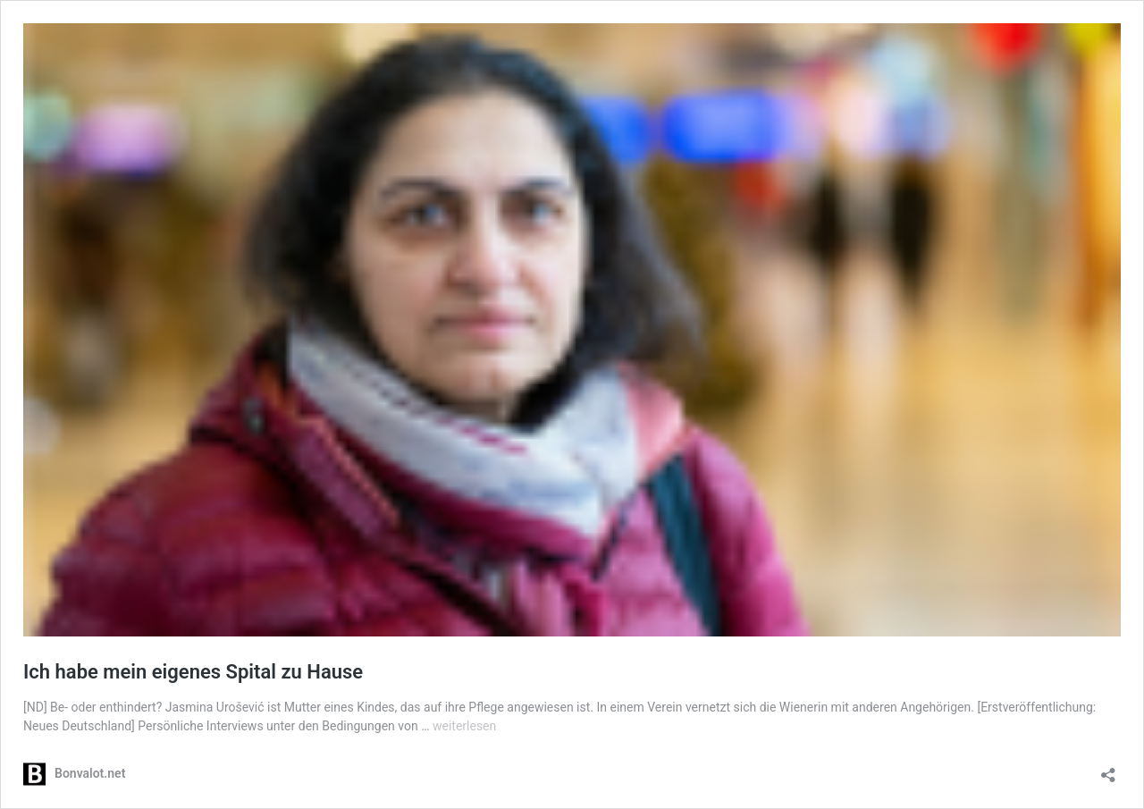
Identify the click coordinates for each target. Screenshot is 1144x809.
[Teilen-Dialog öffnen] (1108, 769)
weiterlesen (464, 726)
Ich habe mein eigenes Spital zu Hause (193, 672)
